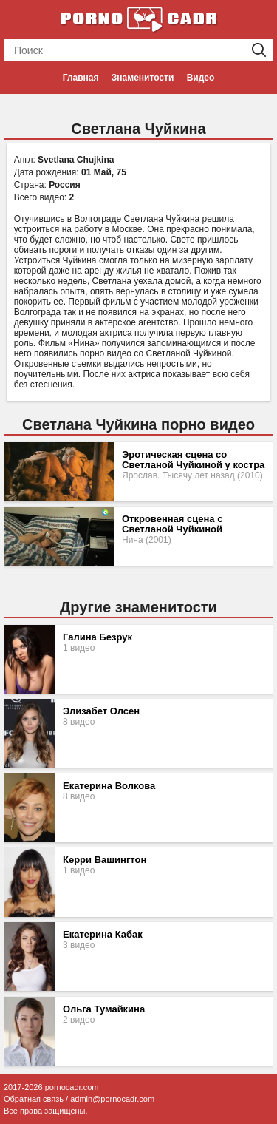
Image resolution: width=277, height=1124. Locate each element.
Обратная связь (34, 1098)
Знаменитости (143, 77)
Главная (81, 77)
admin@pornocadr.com (112, 1098)
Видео (201, 77)
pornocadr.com (72, 1087)
